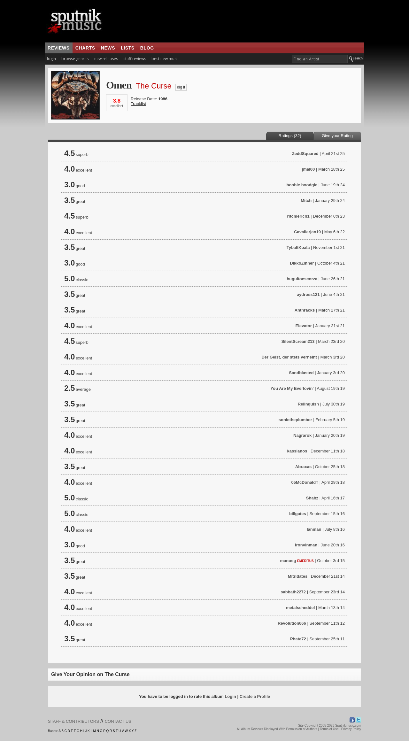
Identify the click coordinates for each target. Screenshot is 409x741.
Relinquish (308, 404)
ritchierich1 (298, 216)
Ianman (314, 529)
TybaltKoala (298, 247)
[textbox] (320, 59)
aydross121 (308, 294)
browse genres (75, 58)
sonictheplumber (295, 419)
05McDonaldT (305, 482)
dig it (181, 87)
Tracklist (138, 103)
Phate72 (298, 639)
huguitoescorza (302, 278)
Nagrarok (302, 435)
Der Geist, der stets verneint (289, 357)
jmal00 (308, 169)
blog (147, 47)
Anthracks (305, 310)
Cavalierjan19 (307, 231)
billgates (297, 513)
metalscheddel (300, 607)
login (51, 58)
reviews (59, 47)
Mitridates (297, 576)
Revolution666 (292, 623)
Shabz (312, 498)
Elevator (304, 325)
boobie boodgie (301, 184)
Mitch (306, 200)
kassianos (297, 451)
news (108, 47)
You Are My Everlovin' (291, 388)
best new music (165, 58)
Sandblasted (301, 372)
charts (85, 47)
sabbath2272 (293, 592)
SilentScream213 (297, 341)
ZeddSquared (305, 153)
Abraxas (303, 466)
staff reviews (134, 58)
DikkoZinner (302, 263)
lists (128, 47)
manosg (288, 560)
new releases (106, 58)
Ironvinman (306, 545)
